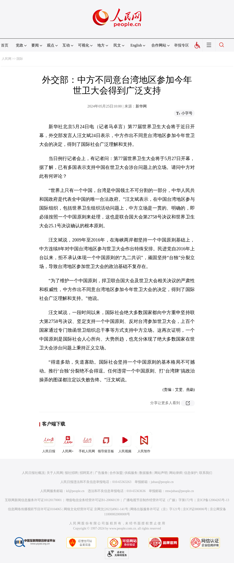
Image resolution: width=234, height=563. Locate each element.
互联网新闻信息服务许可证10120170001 (33, 500)
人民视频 (125, 442)
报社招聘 (71, 473)
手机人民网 (87, 442)
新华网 (141, 106)
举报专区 (181, 45)
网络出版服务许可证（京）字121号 (155, 509)
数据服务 (145, 473)
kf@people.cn (75, 491)
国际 (19, 58)
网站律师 (175, 473)
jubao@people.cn (162, 482)
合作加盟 (116, 473)
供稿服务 (130, 473)
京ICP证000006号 (195, 509)
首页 (4, 45)
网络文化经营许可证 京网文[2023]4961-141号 (96, 509)
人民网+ (68, 442)
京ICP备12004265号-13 (213, 500)
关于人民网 (55, 473)
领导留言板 (106, 442)
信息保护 (190, 473)
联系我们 (205, 473)
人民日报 (49, 442)
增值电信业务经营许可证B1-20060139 (92, 500)
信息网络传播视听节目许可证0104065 (35, 509)
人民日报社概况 (33, 473)
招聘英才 (86, 473)
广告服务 (101, 473)
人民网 (6, 58)
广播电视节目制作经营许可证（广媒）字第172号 (158, 500)
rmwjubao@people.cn (179, 491)
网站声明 (160, 473)
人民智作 (144, 442)
